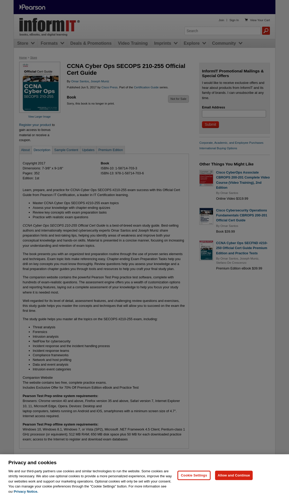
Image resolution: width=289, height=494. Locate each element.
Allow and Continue (234, 479)
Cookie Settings (194, 479)
